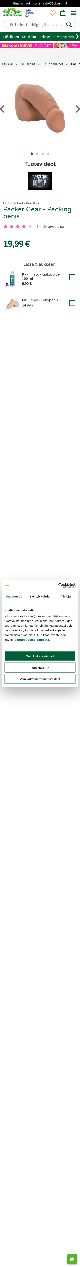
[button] (69, 24)
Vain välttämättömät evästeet (40, 679)
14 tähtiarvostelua (50, 227)
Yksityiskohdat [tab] (39, 596)
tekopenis (65, 352)
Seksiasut (47, 36)
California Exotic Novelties (21, 203)
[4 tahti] (23, 226)
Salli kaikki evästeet (40, 656)
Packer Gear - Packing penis (37, 213)
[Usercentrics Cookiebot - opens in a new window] (58, 585)
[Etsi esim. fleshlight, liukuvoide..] (42, 24)
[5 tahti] (30, 226)
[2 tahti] (11, 226)
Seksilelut (29, 36)
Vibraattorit (65, 36)
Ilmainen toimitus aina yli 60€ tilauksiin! (40, 3)
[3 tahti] (17, 226)
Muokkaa (40, 667)
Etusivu (7, 64)
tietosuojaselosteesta (33, 639)
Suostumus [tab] (14, 596)
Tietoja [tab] (66, 596)
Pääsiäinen (11, 36)
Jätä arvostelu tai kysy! (40, 708)
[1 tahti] (5, 226)
